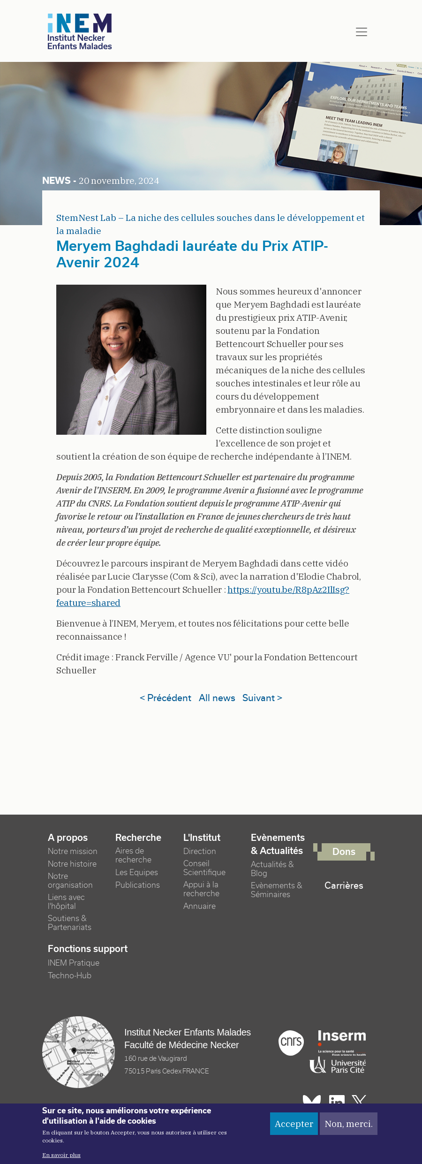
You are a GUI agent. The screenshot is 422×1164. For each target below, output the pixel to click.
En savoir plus (61, 1156)
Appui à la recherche (201, 889)
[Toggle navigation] (361, 32)
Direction (199, 851)
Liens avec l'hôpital (66, 902)
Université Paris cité (335, 1065)
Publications (137, 885)
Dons (343, 852)
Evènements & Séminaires (276, 890)
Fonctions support (88, 949)
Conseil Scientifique (204, 868)
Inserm (342, 1043)
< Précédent (165, 698)
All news (217, 698)
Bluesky (312, 1103)
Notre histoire (72, 864)
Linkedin (337, 1103)
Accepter (294, 1125)
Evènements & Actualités (278, 844)
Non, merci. (348, 1125)
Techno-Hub (69, 975)
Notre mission (73, 851)
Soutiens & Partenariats (69, 923)
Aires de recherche (133, 855)
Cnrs (291, 1043)
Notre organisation (70, 881)
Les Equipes (136, 872)
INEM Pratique (73, 963)
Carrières (343, 885)
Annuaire (199, 906)
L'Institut (201, 837)
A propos (68, 837)
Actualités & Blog (272, 869)
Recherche (138, 837)
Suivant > (262, 698)
